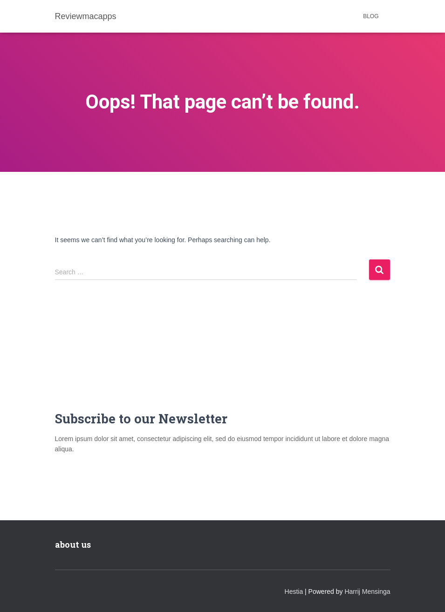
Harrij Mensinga (367, 591)
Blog (370, 16)
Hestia (294, 591)
